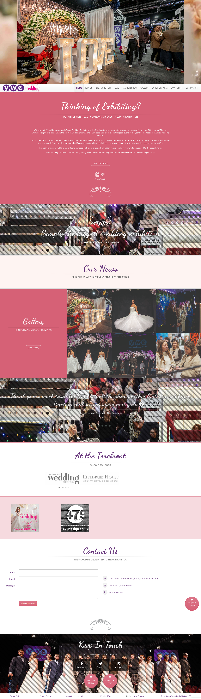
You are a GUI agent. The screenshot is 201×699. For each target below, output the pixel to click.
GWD (117, 87)
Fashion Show (130, 87)
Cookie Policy (15, 696)
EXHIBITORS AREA (110, 681)
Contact (192, 87)
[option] (100, 42)
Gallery (144, 87)
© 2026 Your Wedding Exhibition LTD (176, 696)
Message (10, 585)
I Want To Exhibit (100, 163)
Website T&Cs (105, 696)
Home (79, 87)
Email (12, 578)
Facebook (81, 664)
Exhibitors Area (160, 87)
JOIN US (88, 87)
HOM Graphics (139, 696)
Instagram (119, 664)
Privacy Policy (45, 696)
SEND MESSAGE (28, 603)
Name (12, 572)
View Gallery (33, 347)
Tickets (177, 87)
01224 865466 (116, 592)
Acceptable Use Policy (75, 696)
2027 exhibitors (104, 87)
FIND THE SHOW (191, 604)
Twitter (100, 664)
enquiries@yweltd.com (120, 585)
